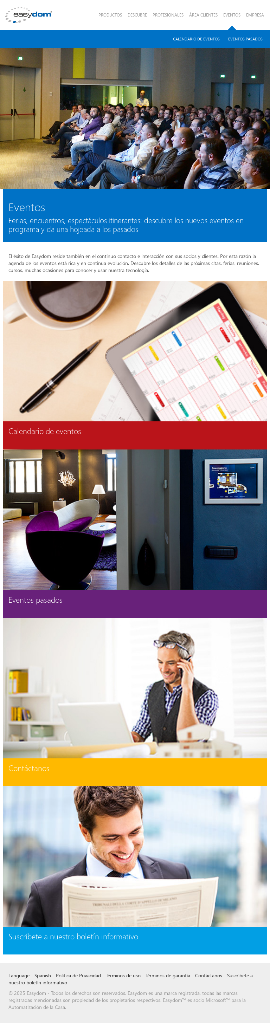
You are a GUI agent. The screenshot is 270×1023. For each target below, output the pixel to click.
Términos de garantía (168, 975)
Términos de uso (123, 975)
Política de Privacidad (78, 975)
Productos (110, 15)
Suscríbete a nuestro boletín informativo (73, 936)
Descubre (137, 15)
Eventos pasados (245, 39)
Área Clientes (203, 15)
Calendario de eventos (44, 431)
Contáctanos (29, 768)
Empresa (255, 15)
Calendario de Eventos (196, 39)
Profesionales (168, 15)
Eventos (231, 15)
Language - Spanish (29, 975)
